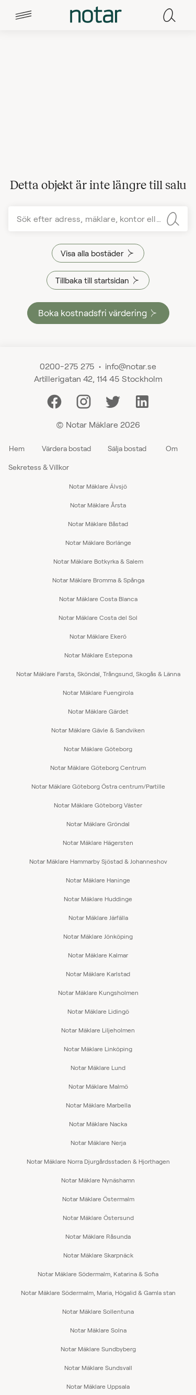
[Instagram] (83, 400)
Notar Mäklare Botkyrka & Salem (98, 561)
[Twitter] (113, 400)
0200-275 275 (67, 366)
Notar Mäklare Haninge (98, 879)
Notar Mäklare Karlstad (98, 973)
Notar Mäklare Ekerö (98, 636)
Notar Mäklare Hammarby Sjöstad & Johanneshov (98, 861)
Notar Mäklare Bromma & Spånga (98, 579)
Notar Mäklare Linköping (98, 1048)
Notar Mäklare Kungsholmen (98, 992)
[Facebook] (54, 400)
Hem (17, 448)
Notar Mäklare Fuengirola (98, 692)
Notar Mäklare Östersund (98, 1217)
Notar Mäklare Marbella (98, 1104)
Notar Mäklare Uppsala (98, 1386)
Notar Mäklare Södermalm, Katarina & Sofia (98, 1273)
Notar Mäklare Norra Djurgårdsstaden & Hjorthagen (98, 1161)
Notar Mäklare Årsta (98, 504)
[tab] (23, 15)
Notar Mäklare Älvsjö (98, 486)
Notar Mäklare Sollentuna (98, 1311)
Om (172, 448)
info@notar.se (130, 366)
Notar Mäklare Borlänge (98, 542)
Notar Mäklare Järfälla (98, 917)
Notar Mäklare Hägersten (98, 842)
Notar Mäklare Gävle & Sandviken (98, 729)
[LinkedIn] (142, 400)
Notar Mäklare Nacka (98, 1123)
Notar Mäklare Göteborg (98, 748)
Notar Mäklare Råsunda (98, 1236)
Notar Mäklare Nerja (98, 1142)
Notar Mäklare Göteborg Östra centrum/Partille (98, 786)
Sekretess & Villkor (38, 467)
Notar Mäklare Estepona (98, 654)
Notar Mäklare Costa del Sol (98, 617)
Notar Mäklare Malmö (98, 1086)
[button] (23, 15)
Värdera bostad (66, 448)
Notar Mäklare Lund (98, 1067)
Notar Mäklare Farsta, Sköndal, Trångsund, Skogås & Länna (98, 673)
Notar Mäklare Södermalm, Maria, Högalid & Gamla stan (98, 1292)
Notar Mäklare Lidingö (98, 1011)
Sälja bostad (127, 448)
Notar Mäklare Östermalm (98, 1198)
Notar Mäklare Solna (98, 1330)
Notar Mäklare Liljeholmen (98, 1029)
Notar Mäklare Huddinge (98, 898)
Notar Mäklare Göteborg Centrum (98, 767)
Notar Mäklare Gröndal (98, 823)
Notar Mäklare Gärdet (98, 711)
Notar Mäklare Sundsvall (98, 1367)
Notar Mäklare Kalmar (98, 954)
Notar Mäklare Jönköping (98, 936)
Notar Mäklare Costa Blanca (98, 598)
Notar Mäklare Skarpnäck (98, 1255)
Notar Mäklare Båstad (98, 523)
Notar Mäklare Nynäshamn (98, 1180)
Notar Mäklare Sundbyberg (98, 1348)
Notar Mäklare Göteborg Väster (98, 804)
